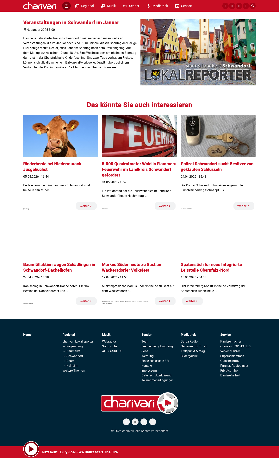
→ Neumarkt (71, 351)
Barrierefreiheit (230, 375)
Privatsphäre (229, 370)
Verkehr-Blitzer (230, 351)
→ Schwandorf (73, 356)
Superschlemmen (232, 356)
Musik (106, 335)
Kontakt (146, 366)
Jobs (144, 351)
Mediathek (188, 335)
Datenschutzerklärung (156, 375)
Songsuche (109, 346)
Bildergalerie (189, 356)
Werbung (147, 356)
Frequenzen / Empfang (157, 346)
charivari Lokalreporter (78, 341)
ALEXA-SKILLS (112, 351)
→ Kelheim (70, 366)
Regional (69, 335)
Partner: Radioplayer (234, 366)
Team (145, 341)
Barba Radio (189, 341)
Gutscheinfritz (229, 361)
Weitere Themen (74, 370)
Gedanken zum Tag (194, 346)
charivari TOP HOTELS (235, 346)
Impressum (149, 370)
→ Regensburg (73, 346)
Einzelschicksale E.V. (155, 361)
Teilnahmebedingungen (157, 380)
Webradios (109, 341)
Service (225, 335)
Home (27, 335)
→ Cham (69, 361)
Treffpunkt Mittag (193, 351)
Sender (146, 335)
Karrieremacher (230, 341)
